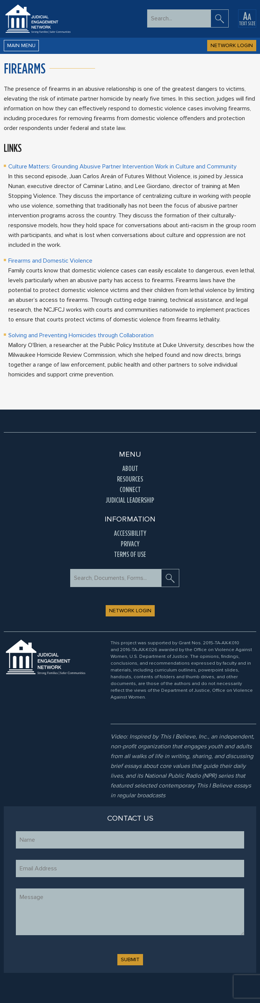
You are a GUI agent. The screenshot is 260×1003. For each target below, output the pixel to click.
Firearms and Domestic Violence (50, 261)
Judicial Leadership (130, 500)
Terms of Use (130, 554)
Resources (130, 479)
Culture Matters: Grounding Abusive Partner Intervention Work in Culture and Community (122, 166)
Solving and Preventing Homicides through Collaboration (81, 335)
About (130, 468)
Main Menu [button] (21, 45)
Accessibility (130, 533)
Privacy (130, 543)
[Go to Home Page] (38, 19)
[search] (220, 18)
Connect (130, 489)
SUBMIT (130, 959)
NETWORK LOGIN (232, 45)
